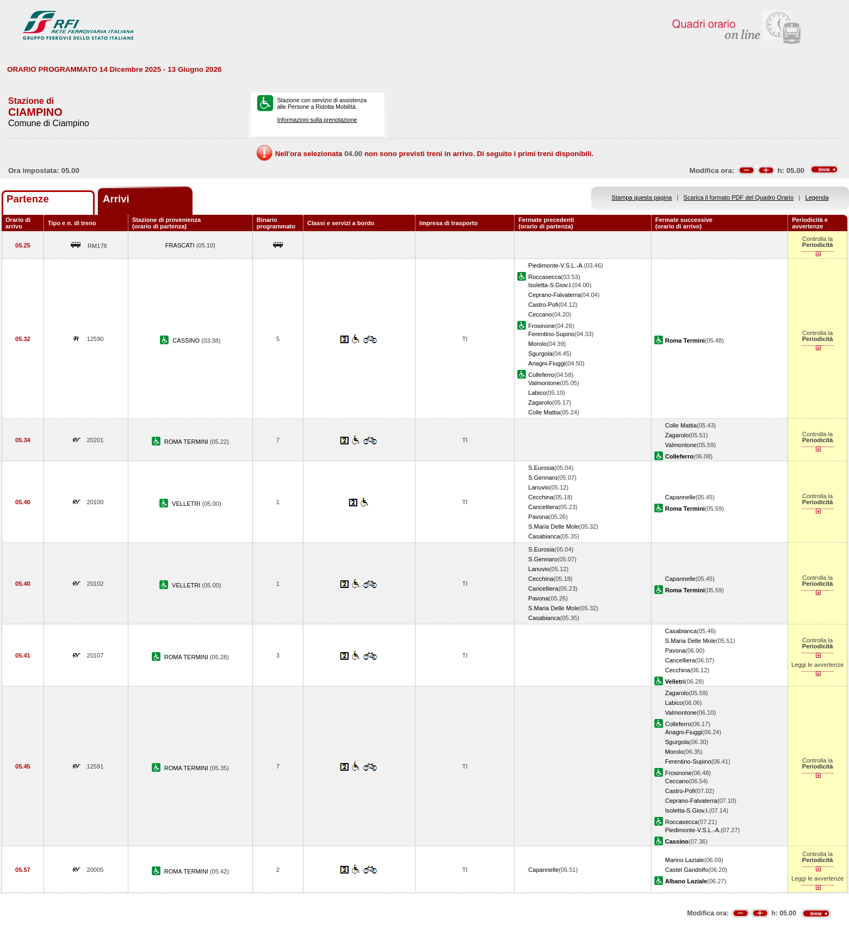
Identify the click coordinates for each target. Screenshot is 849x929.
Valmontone (544, 383)
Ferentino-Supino (551, 334)
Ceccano (540, 314)
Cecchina (540, 497)
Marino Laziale (684, 860)
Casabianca (544, 536)
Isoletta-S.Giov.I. (550, 285)
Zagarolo (540, 402)
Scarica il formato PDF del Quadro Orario (739, 197)
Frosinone (541, 326)
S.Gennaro (542, 477)
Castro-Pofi (543, 304)
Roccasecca (544, 277)
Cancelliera (543, 507)
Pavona (538, 516)
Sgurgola (540, 353)
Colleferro (541, 374)
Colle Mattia (544, 412)
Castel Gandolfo (686, 869)
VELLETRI (187, 503)
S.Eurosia (541, 467)
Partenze (28, 199)
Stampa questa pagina (641, 197)
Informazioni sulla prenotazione (317, 119)
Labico (537, 392)
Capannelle (680, 497)
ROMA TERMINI (187, 441)
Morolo (537, 343)
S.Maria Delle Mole (553, 526)
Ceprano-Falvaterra (554, 295)
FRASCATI (180, 245)
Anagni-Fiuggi (546, 363)
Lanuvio (538, 487)
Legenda (817, 197)
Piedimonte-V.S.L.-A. (556, 265)
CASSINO (186, 340)
